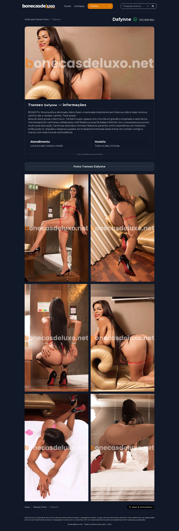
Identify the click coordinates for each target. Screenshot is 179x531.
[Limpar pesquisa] (148, 6)
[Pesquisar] (153, 6)
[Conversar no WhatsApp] (135, 19)
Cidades (100, 6)
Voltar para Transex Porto (37, 19)
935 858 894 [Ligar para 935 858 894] (146, 20)
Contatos (79, 6)
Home (67, 6)
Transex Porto (40, 507)
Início (27, 507)
